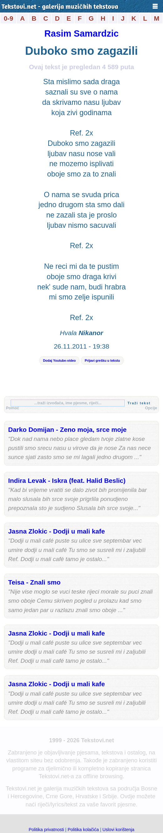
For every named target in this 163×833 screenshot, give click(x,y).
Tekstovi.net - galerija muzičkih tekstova (60, 7)
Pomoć (12, 408)
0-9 (8, 18)
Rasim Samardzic (82, 33)
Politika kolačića (83, 829)
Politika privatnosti (46, 829)
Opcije (151, 408)
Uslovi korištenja (118, 829)
